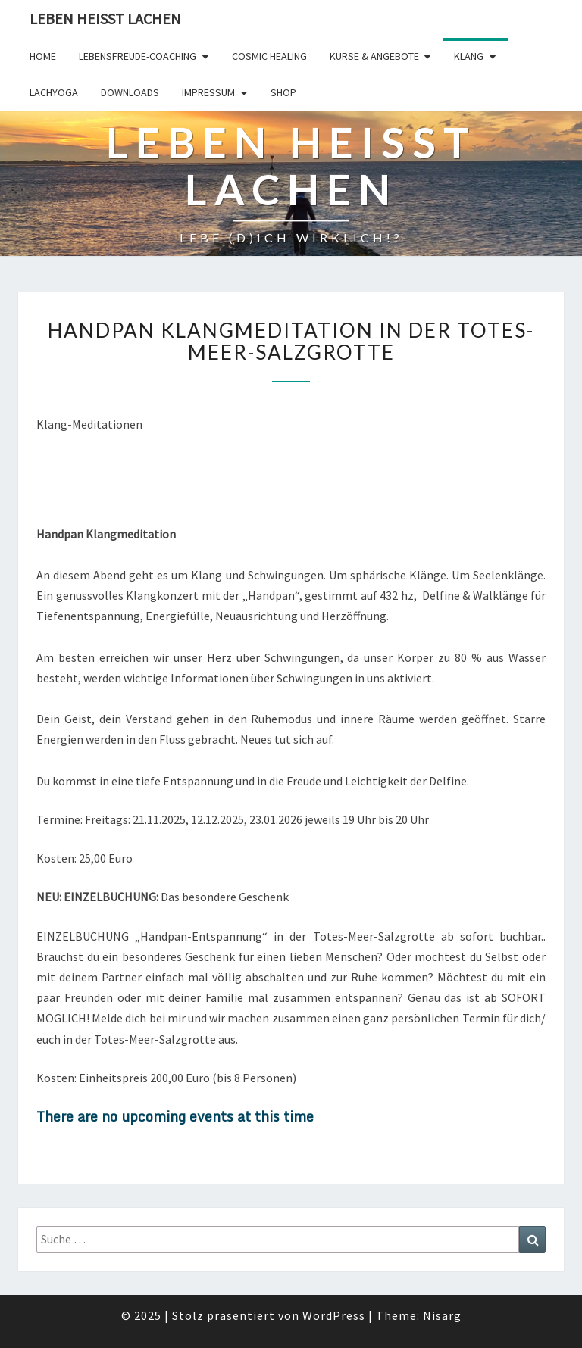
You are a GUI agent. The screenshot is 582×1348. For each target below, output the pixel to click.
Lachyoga (54, 92)
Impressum (208, 92)
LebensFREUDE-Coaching (137, 56)
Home (43, 56)
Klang (468, 56)
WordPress (333, 1315)
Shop (283, 92)
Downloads (130, 92)
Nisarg (442, 1315)
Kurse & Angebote (374, 56)
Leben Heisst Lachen (105, 18)
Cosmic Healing (269, 56)
